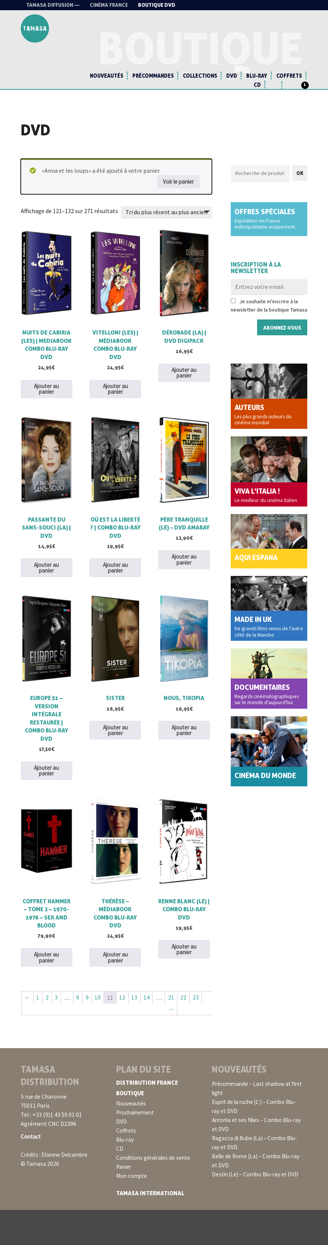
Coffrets (289, 75)
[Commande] (166, 217)
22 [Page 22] (187, 1032)
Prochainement (136, 1147)
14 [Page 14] (149, 1032)
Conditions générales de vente (155, 1193)
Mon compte (132, 1211)
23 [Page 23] (199, 1032)
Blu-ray (256, 75)
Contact (31, 1172)
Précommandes (153, 75)
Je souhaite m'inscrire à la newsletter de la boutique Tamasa (269, 310)
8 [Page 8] (79, 1032)
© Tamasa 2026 (40, 1199)
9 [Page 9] (88, 1032)
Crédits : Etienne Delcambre (56, 1190)
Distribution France (148, 1118)
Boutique (131, 1128)
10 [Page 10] (100, 1032)
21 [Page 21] (174, 1032)
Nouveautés (106, 75)
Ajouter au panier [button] (46, 404)
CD (257, 84)
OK (300, 177)
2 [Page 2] (47, 1032)
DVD (231, 75)
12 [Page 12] (124, 1032)
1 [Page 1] (38, 1032)
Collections (200, 75)
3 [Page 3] (57, 1032)
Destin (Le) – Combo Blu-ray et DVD (257, 1209)
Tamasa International (151, 1228)
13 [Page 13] (137, 1032)
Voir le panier (177, 186)
